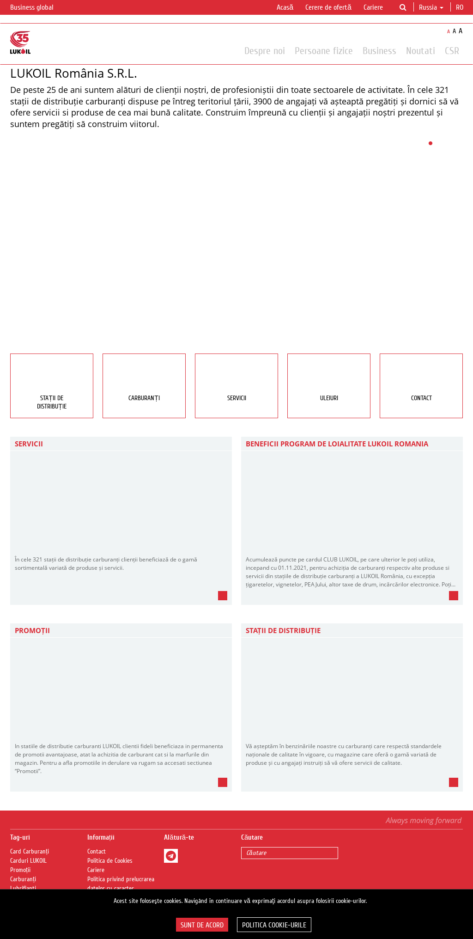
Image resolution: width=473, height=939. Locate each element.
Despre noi (264, 50)
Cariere (373, 7)
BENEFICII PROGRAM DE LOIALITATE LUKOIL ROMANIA (337, 443)
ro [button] (460, 7)
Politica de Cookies (110, 861)
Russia (431, 7)
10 (451, 143)
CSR (452, 50)
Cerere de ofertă (328, 7)
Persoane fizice (324, 50)
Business (379, 50)
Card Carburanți (29, 851)
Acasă (285, 7)
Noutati (420, 50)
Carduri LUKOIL (28, 861)
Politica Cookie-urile (274, 925)
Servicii (29, 443)
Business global (37, 7)
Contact (96, 851)
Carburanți (23, 879)
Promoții (20, 870)
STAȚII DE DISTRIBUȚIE (283, 630)
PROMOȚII (32, 630)
